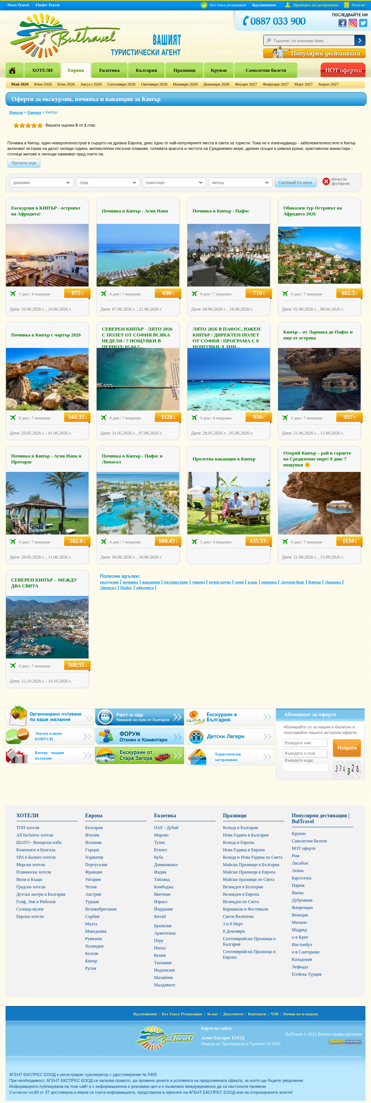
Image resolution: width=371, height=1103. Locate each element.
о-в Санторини (306, 952)
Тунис (160, 842)
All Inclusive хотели (34, 835)
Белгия (91, 953)
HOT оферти (303, 848)
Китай (160, 916)
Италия (92, 835)
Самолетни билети (265, 70)
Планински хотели (33, 872)
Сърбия (92, 916)
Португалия (96, 864)
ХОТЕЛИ (42, 70)
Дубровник (302, 900)
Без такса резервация (223, 5)
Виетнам (162, 894)
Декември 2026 (216, 84)
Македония (95, 931)
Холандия (94, 946)
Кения (160, 955)
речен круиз (220, 582)
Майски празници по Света (248, 879)
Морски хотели (30, 864)
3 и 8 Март (233, 923)
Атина (297, 870)
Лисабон (300, 863)
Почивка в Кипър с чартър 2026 (46, 335)
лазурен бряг (292, 582)
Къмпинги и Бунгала (36, 849)
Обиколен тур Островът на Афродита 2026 (312, 211)
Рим (296, 855)
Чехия (91, 886)
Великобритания (101, 909)
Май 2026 (20, 84)
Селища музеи (30, 909)
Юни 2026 (43, 84)
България (146, 70)
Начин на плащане (300, 1014)
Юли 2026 (66, 84)
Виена (298, 892)
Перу (159, 940)
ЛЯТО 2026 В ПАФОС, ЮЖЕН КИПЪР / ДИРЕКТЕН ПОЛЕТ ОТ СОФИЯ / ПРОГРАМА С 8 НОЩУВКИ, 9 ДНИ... (227, 337)
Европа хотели (30, 916)
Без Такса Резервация (182, 1014)
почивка (130, 582)
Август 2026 (91, 84)
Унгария (93, 879)
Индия (160, 872)
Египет (160, 849)
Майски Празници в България (251, 864)
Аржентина (165, 933)
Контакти (257, 1014)
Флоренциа (302, 907)
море (239, 582)
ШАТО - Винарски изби (38, 842)
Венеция (300, 915)
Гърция (92, 849)
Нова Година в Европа (244, 849)
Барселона (301, 878)
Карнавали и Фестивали (245, 909)
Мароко (161, 835)
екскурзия (109, 582)
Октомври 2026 (154, 84)
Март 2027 (303, 84)
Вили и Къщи (29, 879)
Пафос (126, 587)
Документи (233, 1014)
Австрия (93, 894)
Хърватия (94, 857)
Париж (298, 885)
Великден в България (243, 886)
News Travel (18, 5)
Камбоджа (163, 886)
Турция (92, 901)
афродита (145, 587)
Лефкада (300, 966)
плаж (252, 582)
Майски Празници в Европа (249, 872)
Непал (160, 948)
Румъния (93, 938)
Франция (93, 872)
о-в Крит (300, 937)
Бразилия (162, 925)
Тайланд (162, 879)
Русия (90, 968)
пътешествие (176, 582)
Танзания (162, 962)
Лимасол (108, 587)
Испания (93, 842)
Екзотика (109, 70)
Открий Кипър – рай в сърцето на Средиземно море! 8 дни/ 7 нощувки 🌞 (317, 458)
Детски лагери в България (40, 894)
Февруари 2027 (276, 84)
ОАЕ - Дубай (166, 827)
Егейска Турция (306, 974)
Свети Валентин (238, 916)
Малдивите (164, 985)
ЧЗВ (274, 1014)
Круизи (219, 70)
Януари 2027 (246, 84)
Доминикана (166, 864)
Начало (16, 112)
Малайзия (163, 977)
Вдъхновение (264, 5)
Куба (158, 857)
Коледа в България (240, 827)
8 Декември (234, 931)
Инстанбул (302, 944)
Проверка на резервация (315, 5)
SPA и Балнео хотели (36, 857)
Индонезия (164, 970)
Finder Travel (47, 5)
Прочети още (23, 163)
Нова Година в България (245, 835)
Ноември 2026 (185, 84)
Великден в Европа (241, 894)
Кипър (314, 582)
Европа (76, 70)
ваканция (151, 582)
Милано (299, 922)
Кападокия (302, 959)
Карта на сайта (216, 1028)
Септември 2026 (121, 84)
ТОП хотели (27, 827)
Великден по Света (241, 901)
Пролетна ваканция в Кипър (224, 459)
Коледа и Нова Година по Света (253, 857)
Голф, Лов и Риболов (36, 901)
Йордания (163, 909)
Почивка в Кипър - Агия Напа (135, 211)
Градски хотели (31, 886)
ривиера (269, 582)
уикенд (198, 582)
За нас (212, 1014)
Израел (160, 901)
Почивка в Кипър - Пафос (221, 211)
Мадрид (299, 929)
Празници (184, 70)
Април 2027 (328, 84)
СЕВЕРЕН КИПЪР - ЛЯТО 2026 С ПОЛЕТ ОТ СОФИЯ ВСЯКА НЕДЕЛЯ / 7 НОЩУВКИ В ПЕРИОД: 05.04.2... (137, 337)
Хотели (358, 5)
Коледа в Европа (238, 842)
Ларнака (333, 582)
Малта (91, 923)
